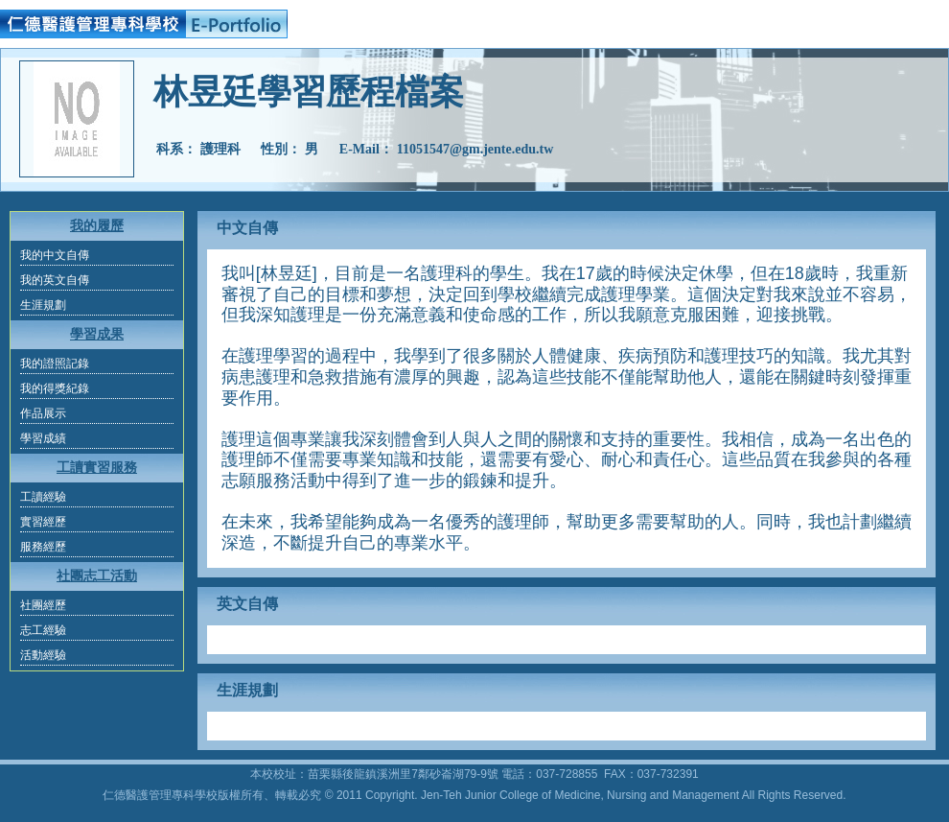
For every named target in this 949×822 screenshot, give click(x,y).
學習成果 (97, 334)
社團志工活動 (97, 576)
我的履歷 (97, 226)
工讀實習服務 (97, 467)
